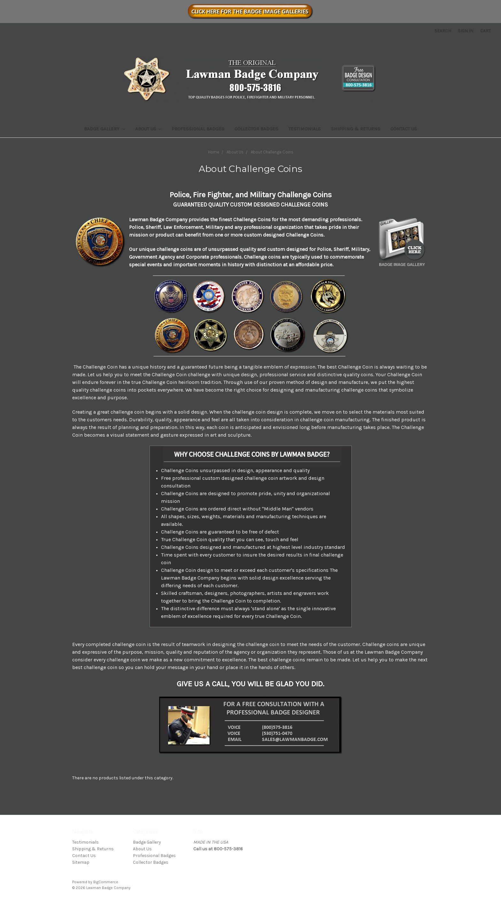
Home (213, 152)
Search (443, 31)
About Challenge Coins (272, 152)
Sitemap (80, 862)
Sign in (465, 31)
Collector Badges (256, 129)
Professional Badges (198, 129)
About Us (148, 129)
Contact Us (403, 129)
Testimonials (305, 129)
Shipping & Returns (355, 129)
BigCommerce (105, 882)
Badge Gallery (104, 129)
